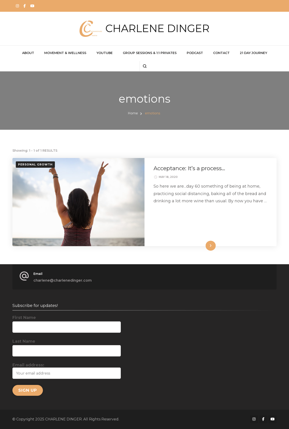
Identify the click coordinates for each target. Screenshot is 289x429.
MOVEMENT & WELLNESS (65, 53)
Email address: (66, 371)
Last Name (23, 341)
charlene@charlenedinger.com (62, 280)
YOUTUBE (104, 53)
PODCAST (195, 53)
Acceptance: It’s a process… (189, 168)
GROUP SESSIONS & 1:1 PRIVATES (150, 53)
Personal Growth (35, 164)
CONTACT (221, 53)
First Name (24, 317)
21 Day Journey (253, 53)
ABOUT (28, 53)
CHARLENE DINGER (157, 28)
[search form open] (145, 66)
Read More (203, 245)
